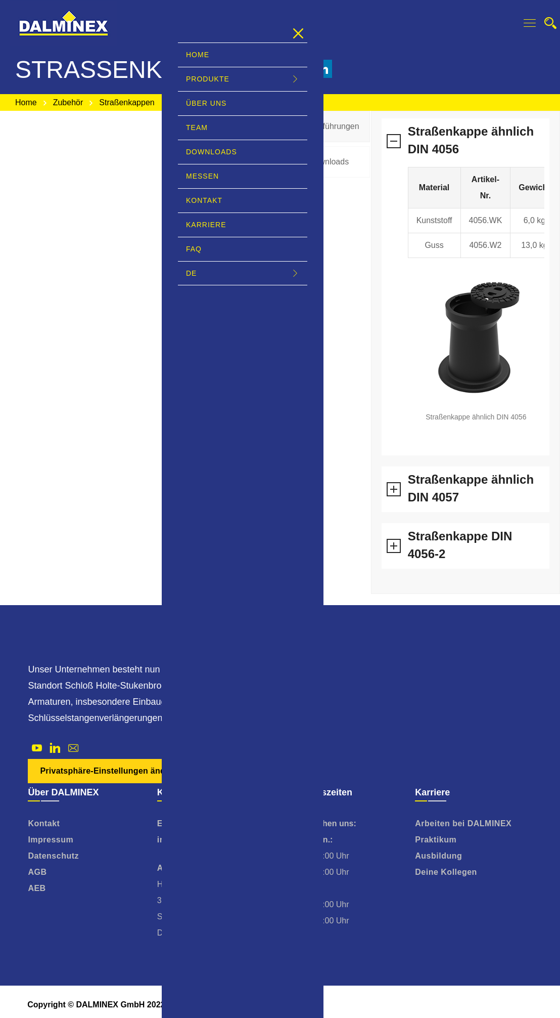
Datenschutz (53, 856)
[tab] (327, 126)
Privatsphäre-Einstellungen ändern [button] (109, 771)
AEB (36, 888)
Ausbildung (438, 856)
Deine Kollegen (446, 872)
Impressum (50, 839)
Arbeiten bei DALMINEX (463, 823)
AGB (37, 872)
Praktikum (435, 839)
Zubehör (68, 102)
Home (26, 102)
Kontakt (44, 823)
